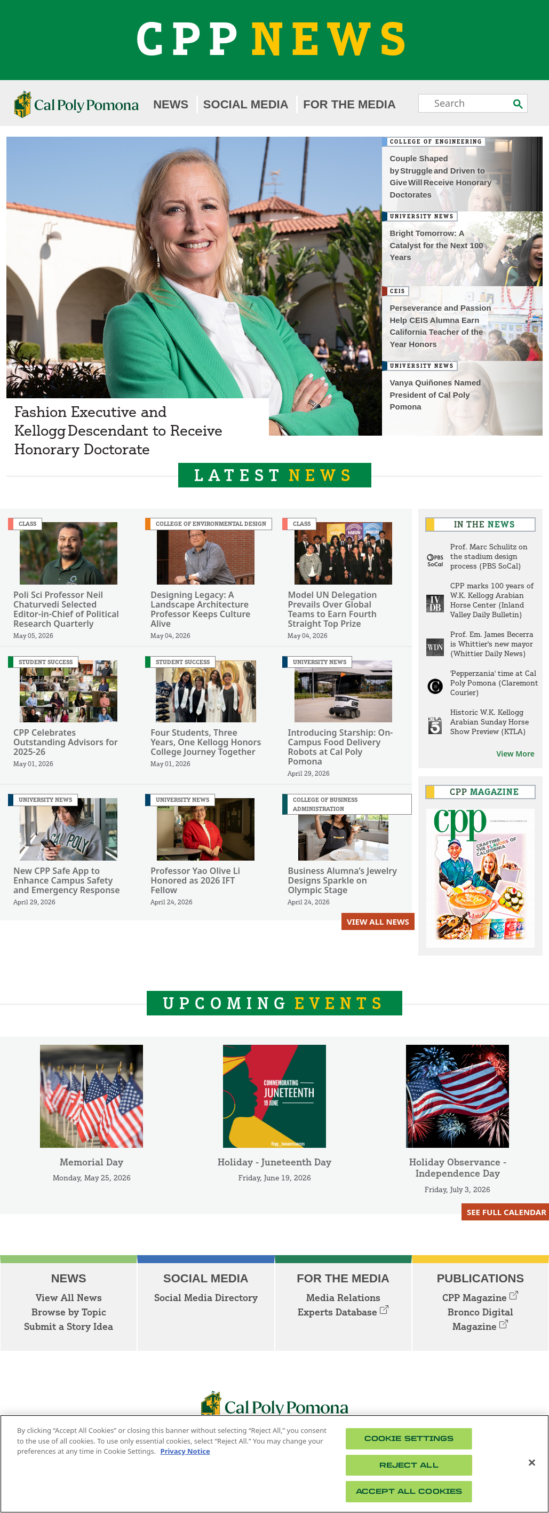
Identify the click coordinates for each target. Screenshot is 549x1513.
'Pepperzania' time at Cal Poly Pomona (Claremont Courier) (494, 682)
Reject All (408, 1465)
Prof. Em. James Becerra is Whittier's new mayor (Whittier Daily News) (492, 643)
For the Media (349, 104)
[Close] (532, 1463)
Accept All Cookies (409, 1491)
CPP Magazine (480, 1297)
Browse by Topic (68, 1312)
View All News (378, 921)
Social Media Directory (206, 1297)
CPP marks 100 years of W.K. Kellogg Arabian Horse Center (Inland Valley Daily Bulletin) (492, 600)
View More (515, 753)
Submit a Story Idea (68, 1326)
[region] (274, 1464)
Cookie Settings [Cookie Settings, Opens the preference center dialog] (409, 1439)
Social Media (246, 104)
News (170, 104)
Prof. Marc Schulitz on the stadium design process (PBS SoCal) (489, 556)
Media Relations (343, 1297)
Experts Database (343, 1312)
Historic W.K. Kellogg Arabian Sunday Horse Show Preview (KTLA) (489, 721)
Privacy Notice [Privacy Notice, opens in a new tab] (185, 1451)
